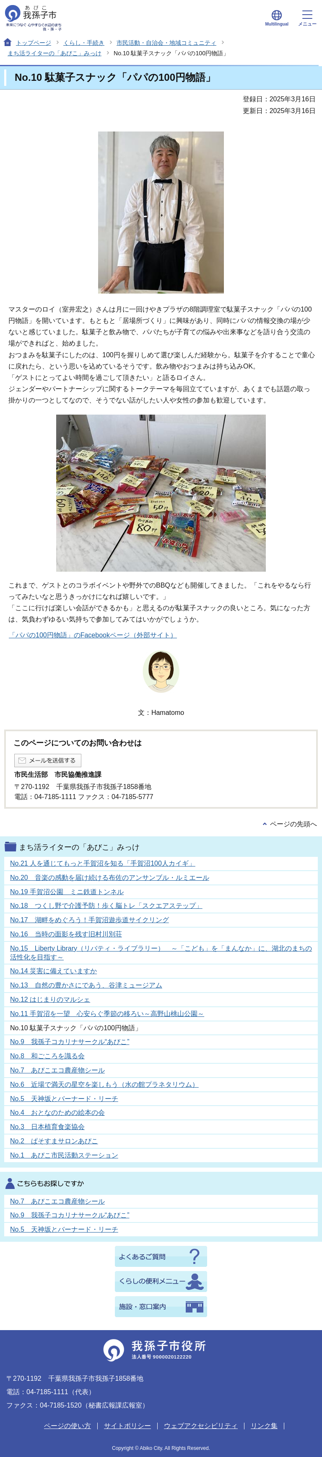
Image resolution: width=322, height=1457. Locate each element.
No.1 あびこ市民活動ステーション (64, 1155)
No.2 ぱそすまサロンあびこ (54, 1141)
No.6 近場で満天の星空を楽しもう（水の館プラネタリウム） (104, 1084)
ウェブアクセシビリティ (201, 1425)
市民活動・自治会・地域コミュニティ (166, 42)
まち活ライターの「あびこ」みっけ (54, 53)
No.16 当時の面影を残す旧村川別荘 (66, 934)
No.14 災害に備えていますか (53, 971)
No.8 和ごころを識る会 (47, 1056)
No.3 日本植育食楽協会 (47, 1126)
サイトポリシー (127, 1425)
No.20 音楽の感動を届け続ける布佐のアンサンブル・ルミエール (109, 877)
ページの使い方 (67, 1425)
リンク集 (264, 1425)
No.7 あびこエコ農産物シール (57, 1070)
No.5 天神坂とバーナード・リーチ (64, 1098)
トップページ (33, 42)
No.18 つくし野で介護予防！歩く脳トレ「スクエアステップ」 (106, 905)
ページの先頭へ (293, 824)
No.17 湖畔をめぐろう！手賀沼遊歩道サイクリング (89, 919)
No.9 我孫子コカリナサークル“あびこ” (69, 1041)
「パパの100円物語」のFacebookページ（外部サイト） (93, 635)
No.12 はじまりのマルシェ (50, 999)
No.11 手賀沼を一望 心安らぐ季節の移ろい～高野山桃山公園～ (107, 1013)
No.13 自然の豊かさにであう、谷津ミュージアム (86, 985)
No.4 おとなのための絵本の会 (57, 1112)
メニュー (307, 18)
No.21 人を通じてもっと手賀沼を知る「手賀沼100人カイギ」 (102, 863)
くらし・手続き (83, 42)
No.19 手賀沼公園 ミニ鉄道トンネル (67, 891)
